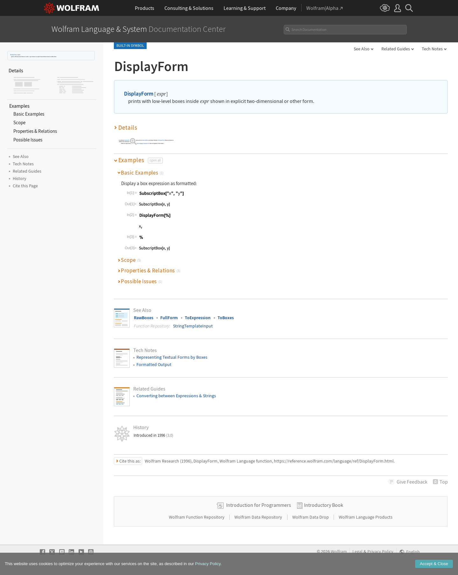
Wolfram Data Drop (311, 517)
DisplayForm (13, 54)
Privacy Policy (380, 551)
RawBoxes (143, 317)
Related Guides (395, 49)
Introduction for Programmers (258, 505)
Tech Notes (432, 49)
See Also (362, 49)
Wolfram (339, 551)
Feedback (412, 481)
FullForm (169, 317)
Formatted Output (153, 364)
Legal (357, 551)
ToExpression (198, 317)
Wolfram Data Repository (258, 517)
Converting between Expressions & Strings (176, 396)
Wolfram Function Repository (197, 517)
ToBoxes (226, 317)
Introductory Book (323, 505)
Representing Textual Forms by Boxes (171, 357)
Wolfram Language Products (365, 517)
